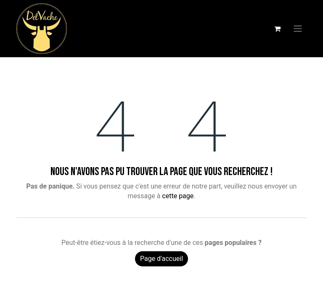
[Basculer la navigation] (298, 29)
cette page (177, 196)
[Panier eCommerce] (277, 28)
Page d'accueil (161, 259)
